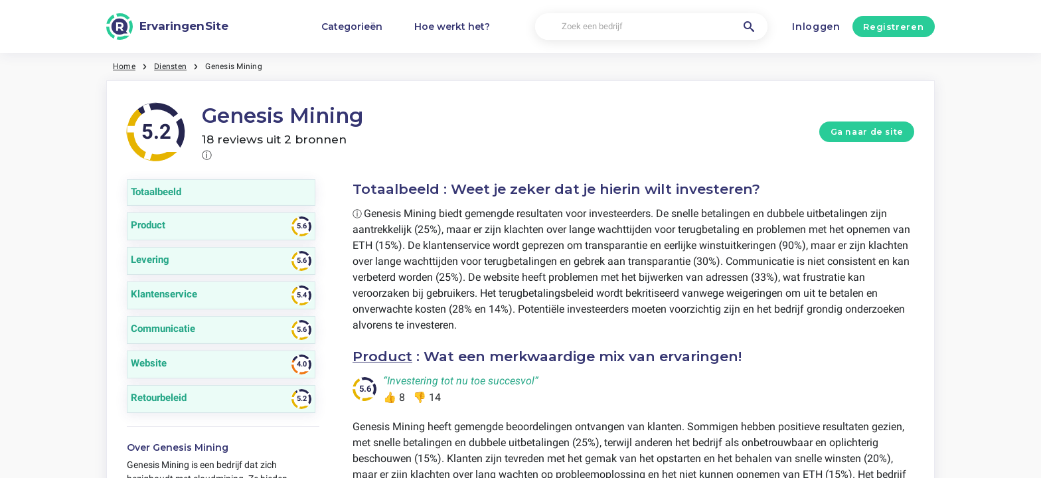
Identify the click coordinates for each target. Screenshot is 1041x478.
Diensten (170, 66)
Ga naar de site (867, 132)
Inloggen (816, 27)
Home (124, 66)
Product (382, 356)
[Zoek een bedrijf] (651, 26)
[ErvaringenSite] (167, 26)
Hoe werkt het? (452, 27)
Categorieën (351, 27)
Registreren (893, 26)
